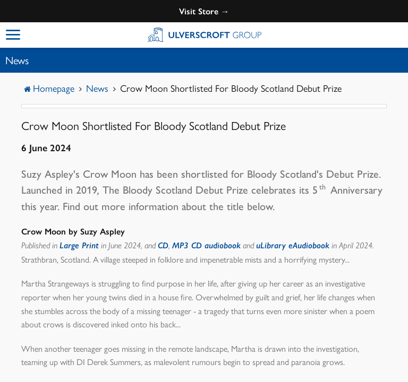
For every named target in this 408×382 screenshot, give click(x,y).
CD (163, 245)
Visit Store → (204, 11)
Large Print (79, 245)
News (97, 87)
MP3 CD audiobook (206, 245)
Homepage (53, 87)
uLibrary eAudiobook (292, 245)
